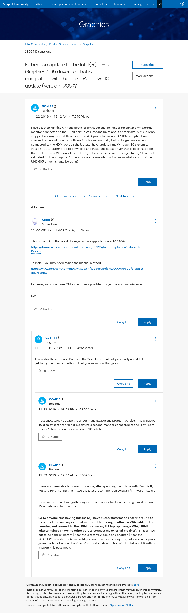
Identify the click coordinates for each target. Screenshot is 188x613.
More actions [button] (144, 75)
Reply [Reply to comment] (147, 322)
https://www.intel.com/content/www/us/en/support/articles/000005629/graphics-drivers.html (88, 270)
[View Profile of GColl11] (49, 106)
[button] (155, 107)
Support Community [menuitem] (15, 4)
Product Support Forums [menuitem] (108, 4)
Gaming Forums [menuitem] (142, 4)
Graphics (88, 44)
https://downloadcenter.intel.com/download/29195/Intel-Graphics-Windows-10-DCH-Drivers (90, 249)
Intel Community (35, 44)
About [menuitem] (40, 4)
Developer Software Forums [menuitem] (67, 4)
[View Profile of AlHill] (48, 220)
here (136, 584)
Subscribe (148, 64)
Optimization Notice (122, 605)
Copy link (123, 322)
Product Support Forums (64, 44)
